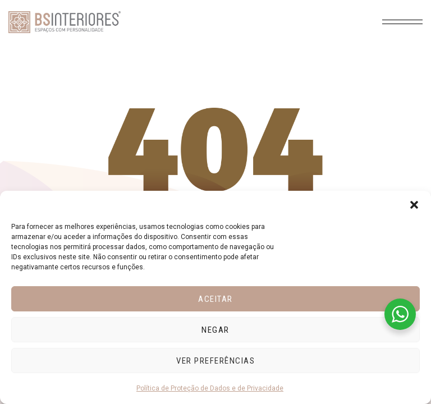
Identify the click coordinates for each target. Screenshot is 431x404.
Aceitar (215, 299)
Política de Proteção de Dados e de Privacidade (209, 388)
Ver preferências (215, 361)
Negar (215, 330)
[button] (414, 204)
